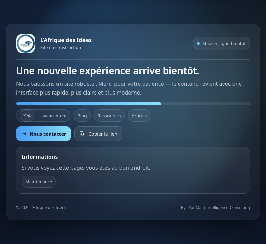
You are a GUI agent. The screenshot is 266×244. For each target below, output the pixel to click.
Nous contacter (43, 133)
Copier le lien (98, 133)
